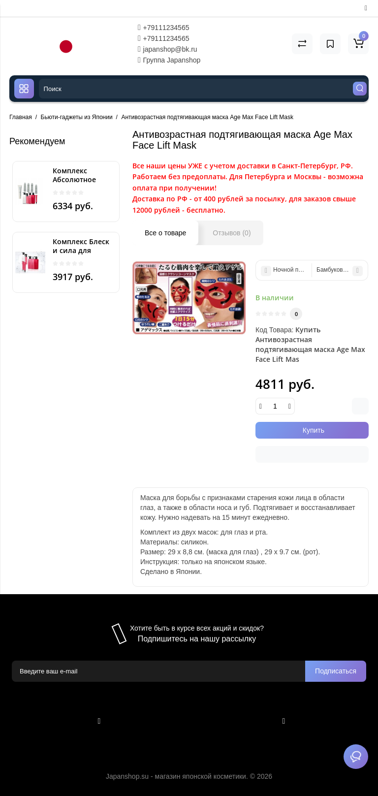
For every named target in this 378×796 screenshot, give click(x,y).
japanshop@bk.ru (167, 49)
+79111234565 (163, 28)
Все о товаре (165, 233)
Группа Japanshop (169, 60)
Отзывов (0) (232, 233)
